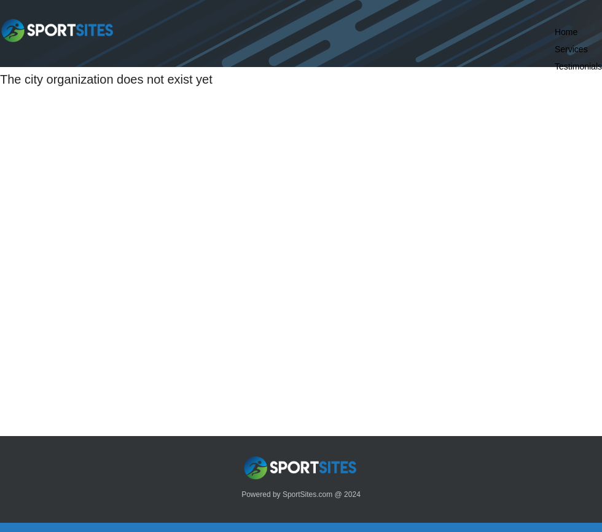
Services (571, 49)
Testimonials (578, 66)
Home (566, 32)
